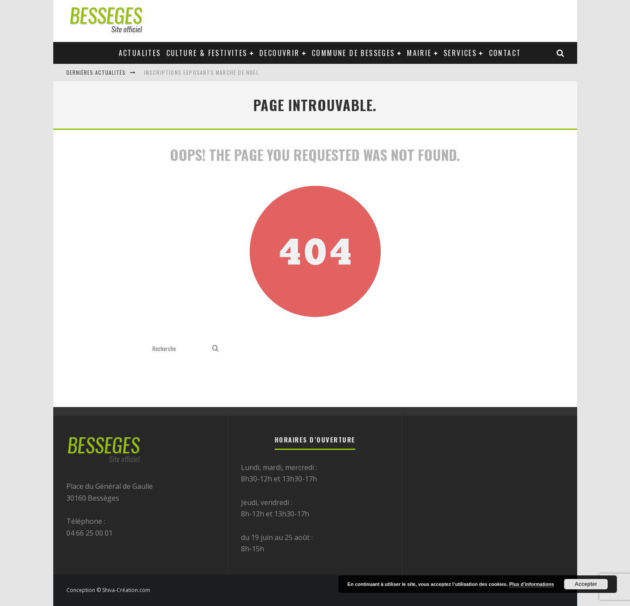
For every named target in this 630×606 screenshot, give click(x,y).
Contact (505, 53)
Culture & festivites (207, 53)
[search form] (180, 348)
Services (460, 53)
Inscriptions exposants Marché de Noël (201, 72)
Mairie (419, 53)
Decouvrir (279, 53)
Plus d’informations (531, 584)
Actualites (140, 53)
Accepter (586, 584)
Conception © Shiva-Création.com (108, 590)
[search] (215, 348)
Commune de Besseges (353, 53)
